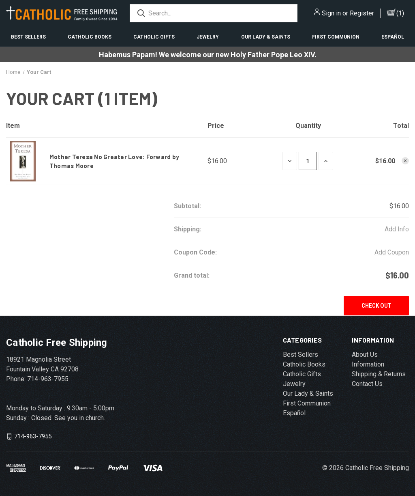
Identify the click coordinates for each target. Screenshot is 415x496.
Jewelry (208, 37)
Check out (376, 305)
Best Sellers (28, 37)
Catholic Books (89, 37)
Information (368, 364)
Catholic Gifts (154, 37)
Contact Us (367, 384)
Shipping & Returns (379, 374)
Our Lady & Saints (265, 37)
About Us (365, 354)
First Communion (335, 37)
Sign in (331, 13)
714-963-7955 (32, 436)
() (400, 13)
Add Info (397, 229)
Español (392, 37)
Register (362, 13)
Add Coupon (391, 252)
